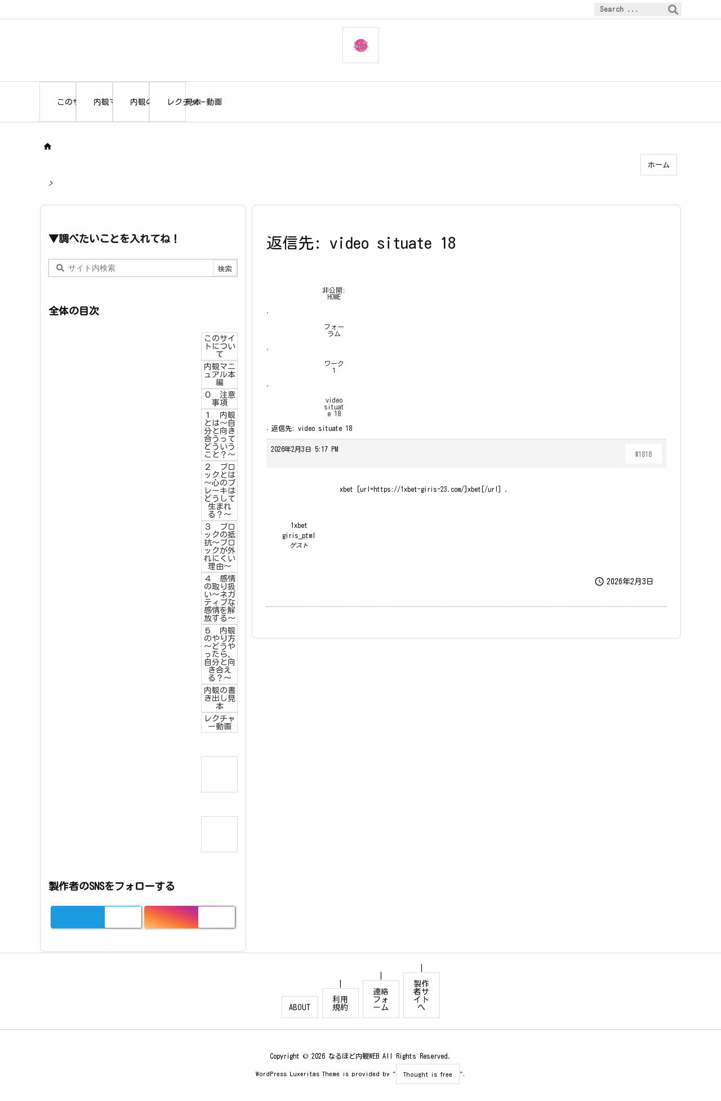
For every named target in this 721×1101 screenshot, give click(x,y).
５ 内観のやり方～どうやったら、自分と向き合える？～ (219, 654)
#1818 (643, 454)
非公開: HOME (333, 293)
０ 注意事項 (219, 399)
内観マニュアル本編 (219, 374)
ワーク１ (334, 366)
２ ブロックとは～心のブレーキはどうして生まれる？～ (219, 490)
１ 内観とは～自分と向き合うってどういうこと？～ (219, 435)
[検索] (673, 9)
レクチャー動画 (219, 722)
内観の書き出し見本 (219, 698)
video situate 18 (334, 407)
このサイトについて (219, 346)
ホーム (659, 165)
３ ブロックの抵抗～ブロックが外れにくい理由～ (219, 546)
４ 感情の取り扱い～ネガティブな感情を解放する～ (219, 598)
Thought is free (427, 1074)
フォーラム (334, 330)
